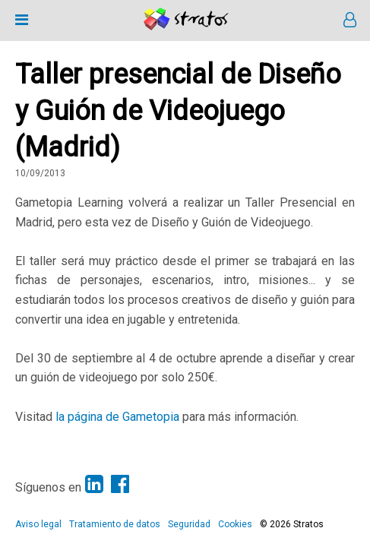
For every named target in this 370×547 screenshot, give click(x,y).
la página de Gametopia (117, 416)
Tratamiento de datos (114, 524)
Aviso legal (38, 524)
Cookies (235, 524)
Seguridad (189, 524)
